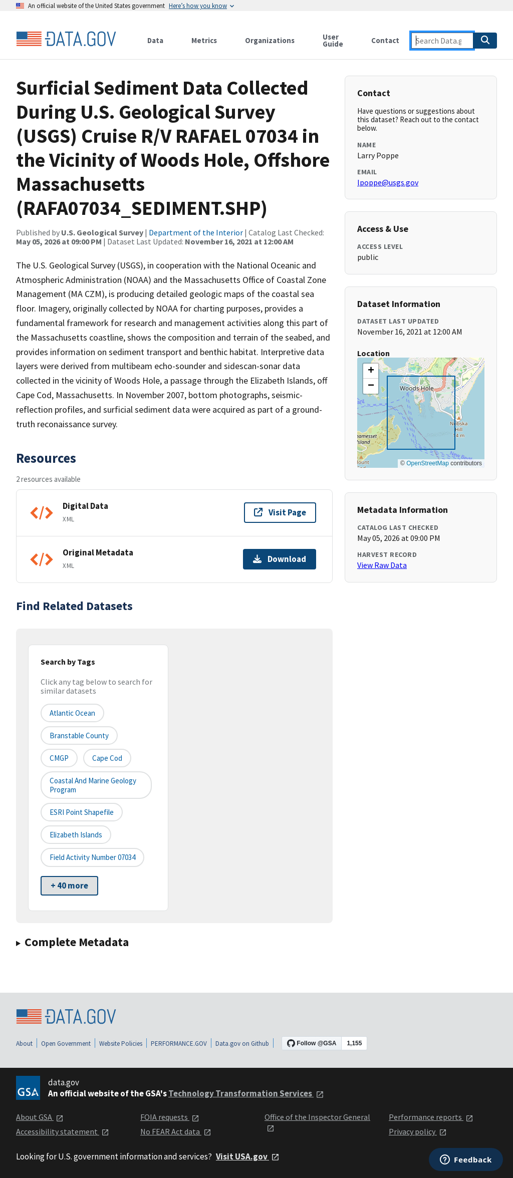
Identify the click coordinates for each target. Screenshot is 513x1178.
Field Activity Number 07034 (92, 857)
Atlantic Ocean (72, 713)
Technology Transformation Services (246, 1093)
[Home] (66, 39)
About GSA (40, 1117)
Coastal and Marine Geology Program (93, 785)
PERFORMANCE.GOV (179, 1043)
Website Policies (120, 1043)
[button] (370, 371)
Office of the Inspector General (317, 1122)
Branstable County (79, 735)
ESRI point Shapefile (82, 812)
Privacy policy (418, 1131)
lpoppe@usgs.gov (387, 182)
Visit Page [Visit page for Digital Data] (280, 512)
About (24, 1043)
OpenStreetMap (427, 463)
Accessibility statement (62, 1131)
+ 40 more (69, 885)
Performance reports (431, 1117)
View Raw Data (382, 565)
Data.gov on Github (242, 1043)
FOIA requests (169, 1117)
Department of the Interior (196, 232)
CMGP (59, 758)
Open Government (66, 1043)
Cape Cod (107, 758)
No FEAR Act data (175, 1131)
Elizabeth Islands (76, 834)
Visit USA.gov (248, 1156)
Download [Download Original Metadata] (279, 558)
